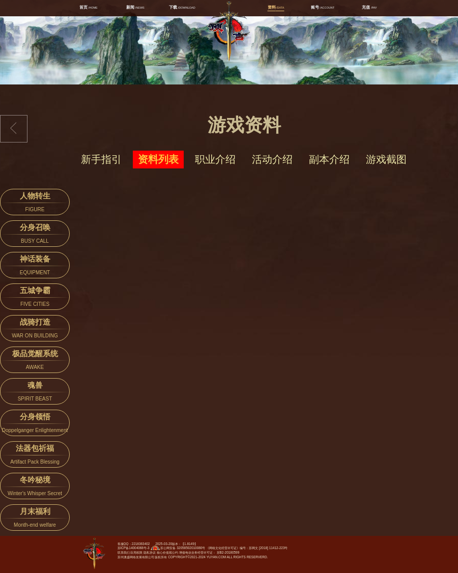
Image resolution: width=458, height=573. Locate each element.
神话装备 (35, 266)
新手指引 (101, 159)
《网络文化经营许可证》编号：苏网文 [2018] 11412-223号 (247, 548)
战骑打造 (35, 329)
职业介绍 (215, 159)
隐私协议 (150, 552)
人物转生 (35, 203)
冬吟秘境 (35, 487)
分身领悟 (35, 424)
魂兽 (35, 393)
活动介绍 (272, 159)
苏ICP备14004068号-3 (134, 548)
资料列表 (158, 159)
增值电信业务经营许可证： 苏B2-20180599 (209, 552)
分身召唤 (35, 235)
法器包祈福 (35, 456)
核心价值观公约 (167, 552)
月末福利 (35, 519)
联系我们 (124, 552)
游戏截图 (386, 159)
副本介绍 (329, 159)
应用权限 (136, 552)
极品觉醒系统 (35, 361)
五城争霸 (35, 298)
